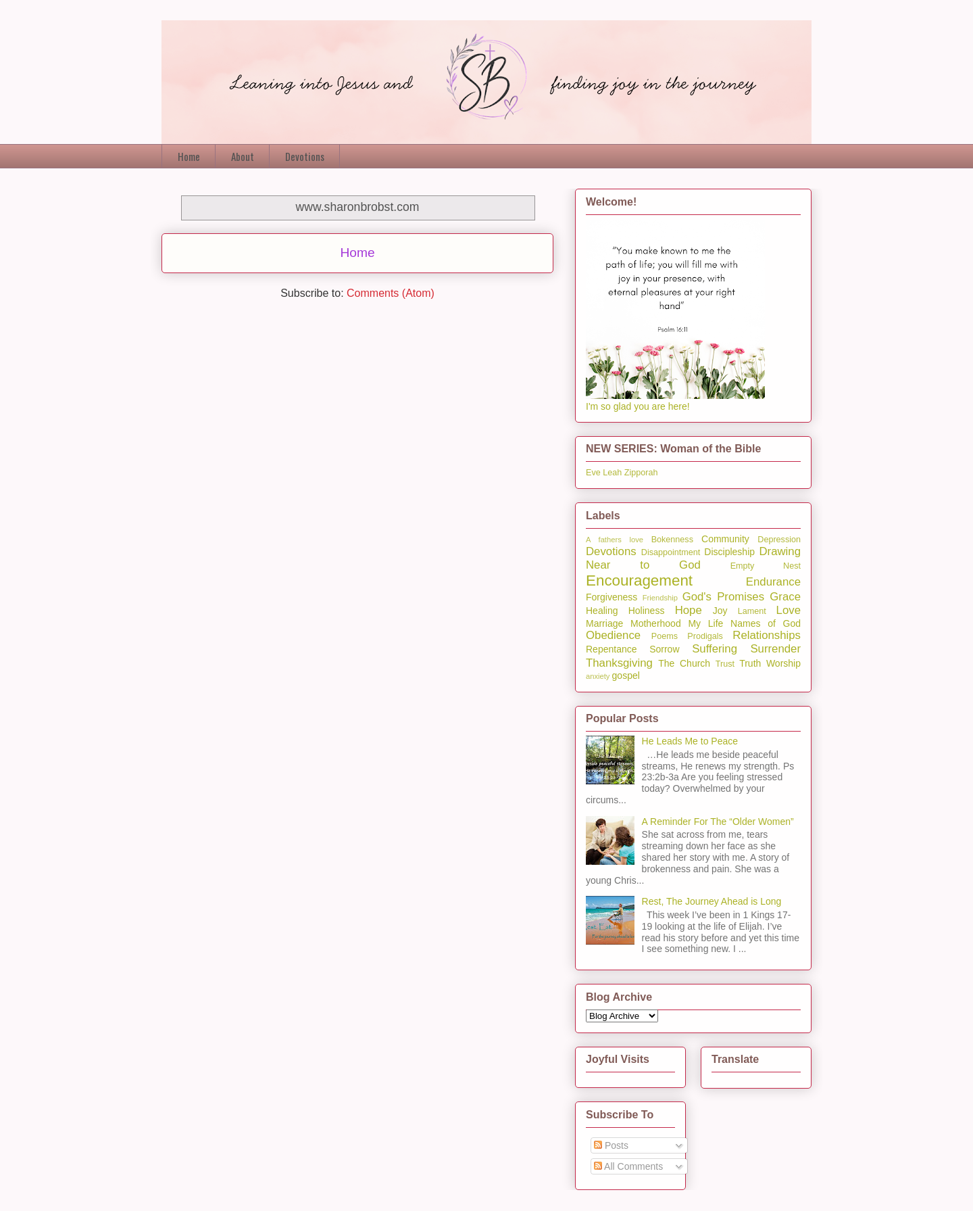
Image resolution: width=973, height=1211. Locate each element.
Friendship (660, 598)
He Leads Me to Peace (690, 741)
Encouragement (639, 580)
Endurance (773, 581)
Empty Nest (765, 566)
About (242, 156)
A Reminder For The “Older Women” (718, 821)
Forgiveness (611, 597)
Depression (779, 539)
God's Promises (723, 596)
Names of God (765, 623)
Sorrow (664, 649)
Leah (612, 472)
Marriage (604, 623)
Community (725, 538)
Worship (783, 663)
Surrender (775, 648)
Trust (725, 664)
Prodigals (705, 636)
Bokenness (672, 539)
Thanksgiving (619, 663)
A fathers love (614, 540)
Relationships (766, 635)
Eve (593, 472)
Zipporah (641, 472)
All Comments (628, 1166)
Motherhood (655, 623)
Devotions (304, 156)
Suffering (714, 648)
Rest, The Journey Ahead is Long (712, 901)
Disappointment (671, 552)
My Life (705, 623)
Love (788, 610)
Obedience (613, 635)
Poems (664, 636)
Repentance (611, 649)
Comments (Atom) (390, 293)
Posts (611, 1145)
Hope (688, 610)
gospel (626, 675)
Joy (720, 610)
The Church (684, 663)
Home (189, 156)
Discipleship (729, 551)
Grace (785, 596)
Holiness (646, 610)
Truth (750, 663)
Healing (602, 610)
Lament (752, 611)
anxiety (597, 676)
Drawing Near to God (693, 558)
